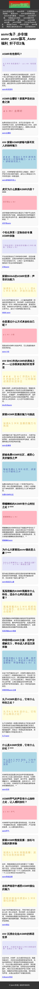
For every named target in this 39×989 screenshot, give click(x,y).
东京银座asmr (30, 27)
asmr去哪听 (6, 133)
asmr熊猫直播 (7, 877)
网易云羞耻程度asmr (14, 27)
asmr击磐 (31, 20)
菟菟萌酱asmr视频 (9, 631)
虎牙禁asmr (6, 223)
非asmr (22, 16)
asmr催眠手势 (29, 18)
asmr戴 (7, 22)
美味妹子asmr (12, 24)
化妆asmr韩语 (7, 977)
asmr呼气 (5, 831)
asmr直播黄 (6, 445)
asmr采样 (20, 11)
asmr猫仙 (5, 925)
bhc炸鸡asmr (7, 405)
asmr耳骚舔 (17, 22)
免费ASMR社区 (8, 494)
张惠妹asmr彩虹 (14, 18)
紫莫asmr (14, 13)
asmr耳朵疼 (24, 24)
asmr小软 (5, 352)
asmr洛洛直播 (9, 20)
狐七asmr (21, 20)
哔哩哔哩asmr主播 (9, 690)
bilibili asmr (6, 312)
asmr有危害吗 (7, 89)
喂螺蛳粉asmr (7, 540)
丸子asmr (5, 736)
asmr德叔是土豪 (8, 582)
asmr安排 (5, 789)
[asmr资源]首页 (8, 11)
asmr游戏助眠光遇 (28, 13)
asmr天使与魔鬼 (10, 16)
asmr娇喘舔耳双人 (9, 180)
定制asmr (5, 267)
